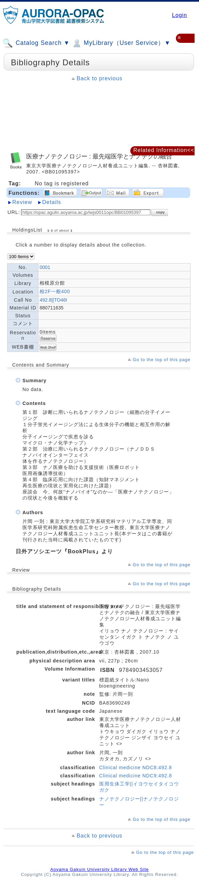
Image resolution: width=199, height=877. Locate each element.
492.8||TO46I (53, 300)
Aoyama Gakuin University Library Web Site (99, 869)
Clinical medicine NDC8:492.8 (135, 767)
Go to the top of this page (161, 359)
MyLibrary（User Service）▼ (120, 43)
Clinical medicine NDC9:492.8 (135, 775)
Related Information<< (163, 150)
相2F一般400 (54, 291)
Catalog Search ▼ (36, 43)
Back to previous (99, 78)
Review (22, 202)
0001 (44, 267)
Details (51, 202)
